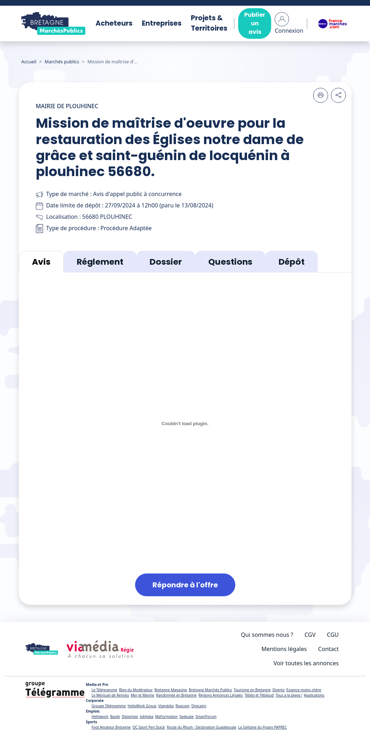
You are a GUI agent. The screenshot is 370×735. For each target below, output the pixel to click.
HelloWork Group (142, 705)
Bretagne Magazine (171, 689)
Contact (328, 649)
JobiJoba (146, 716)
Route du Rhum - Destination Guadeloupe (201, 727)
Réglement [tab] (100, 262)
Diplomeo (130, 716)
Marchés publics (62, 61)
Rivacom (183, 705)
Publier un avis (254, 23)
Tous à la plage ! (288, 695)
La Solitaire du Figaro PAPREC (262, 727)
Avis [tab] (41, 262)
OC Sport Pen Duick (149, 727)
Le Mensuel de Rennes (110, 695)
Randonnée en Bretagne (176, 695)
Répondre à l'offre (185, 585)
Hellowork (99, 716)
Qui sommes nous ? (267, 635)
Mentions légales (284, 649)
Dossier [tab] (166, 262)
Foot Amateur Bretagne (110, 727)
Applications (314, 695)
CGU (333, 635)
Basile (115, 716)
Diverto (278, 689)
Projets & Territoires (209, 23)
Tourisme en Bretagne (252, 689)
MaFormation (166, 716)
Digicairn (198, 705)
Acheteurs (114, 23)
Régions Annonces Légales (220, 695)
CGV (310, 635)
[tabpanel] (185, 438)
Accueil (28, 61)
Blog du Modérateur (136, 689)
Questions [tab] (230, 262)
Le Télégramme (104, 689)
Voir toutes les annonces (306, 663)
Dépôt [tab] (292, 262)
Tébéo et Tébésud (259, 695)
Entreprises (162, 23)
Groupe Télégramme (108, 705)
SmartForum (205, 716)
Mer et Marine (143, 695)
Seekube (186, 716)
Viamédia (166, 705)
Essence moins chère (303, 689)
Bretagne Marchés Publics (210, 689)
